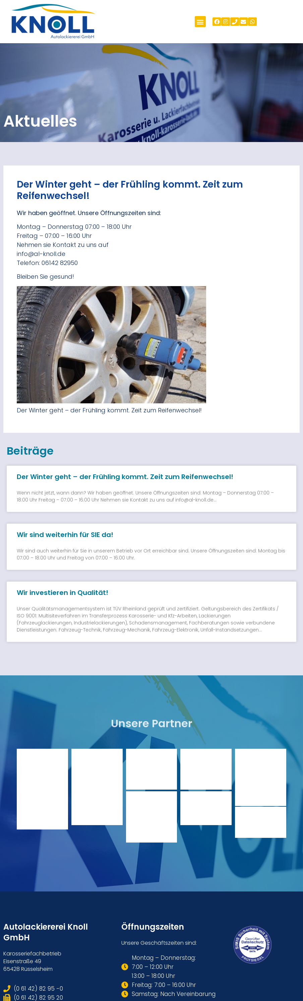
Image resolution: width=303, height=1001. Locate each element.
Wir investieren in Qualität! (62, 592)
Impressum (281, 966)
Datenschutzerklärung (234, 966)
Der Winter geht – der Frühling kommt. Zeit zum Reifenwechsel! (125, 476)
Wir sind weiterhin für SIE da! (65, 534)
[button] (200, 21)
